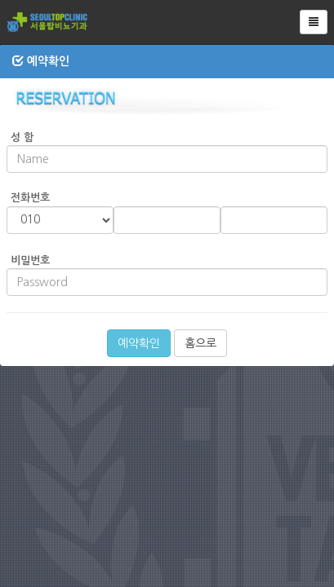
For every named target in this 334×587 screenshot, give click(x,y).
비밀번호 (30, 260)
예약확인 (139, 343)
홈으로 (200, 343)
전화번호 (30, 197)
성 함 (22, 137)
